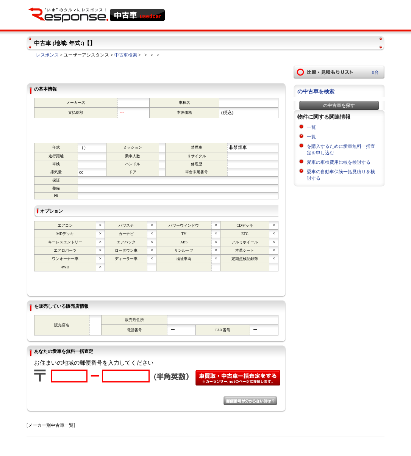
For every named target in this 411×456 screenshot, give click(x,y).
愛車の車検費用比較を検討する (338, 162)
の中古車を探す (339, 105)
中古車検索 (125, 55)
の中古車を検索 (315, 91)
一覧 (311, 127)
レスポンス (47, 55)
